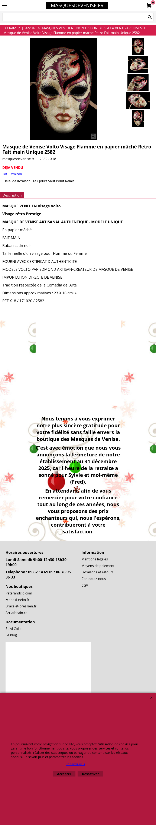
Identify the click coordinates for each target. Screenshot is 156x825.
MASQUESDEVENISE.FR (77, 5)
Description (12, 195)
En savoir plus (75, 764)
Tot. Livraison (12, 174)
